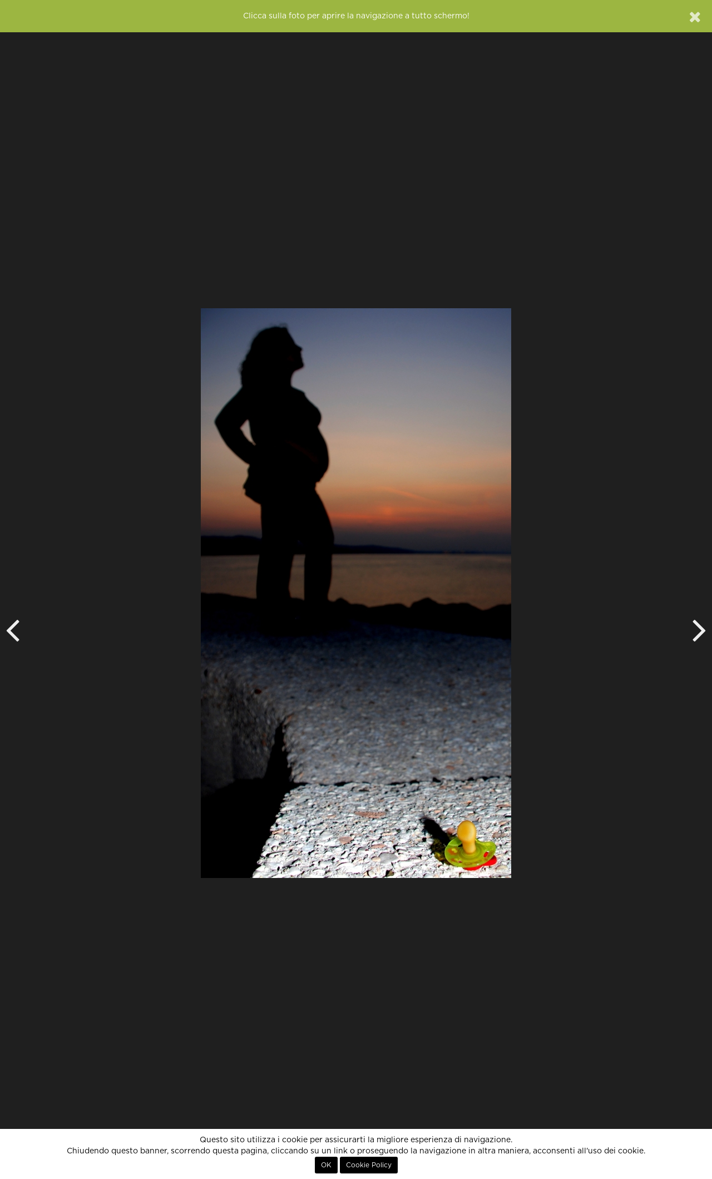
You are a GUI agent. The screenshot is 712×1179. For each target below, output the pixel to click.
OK (326, 1165)
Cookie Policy (369, 1165)
